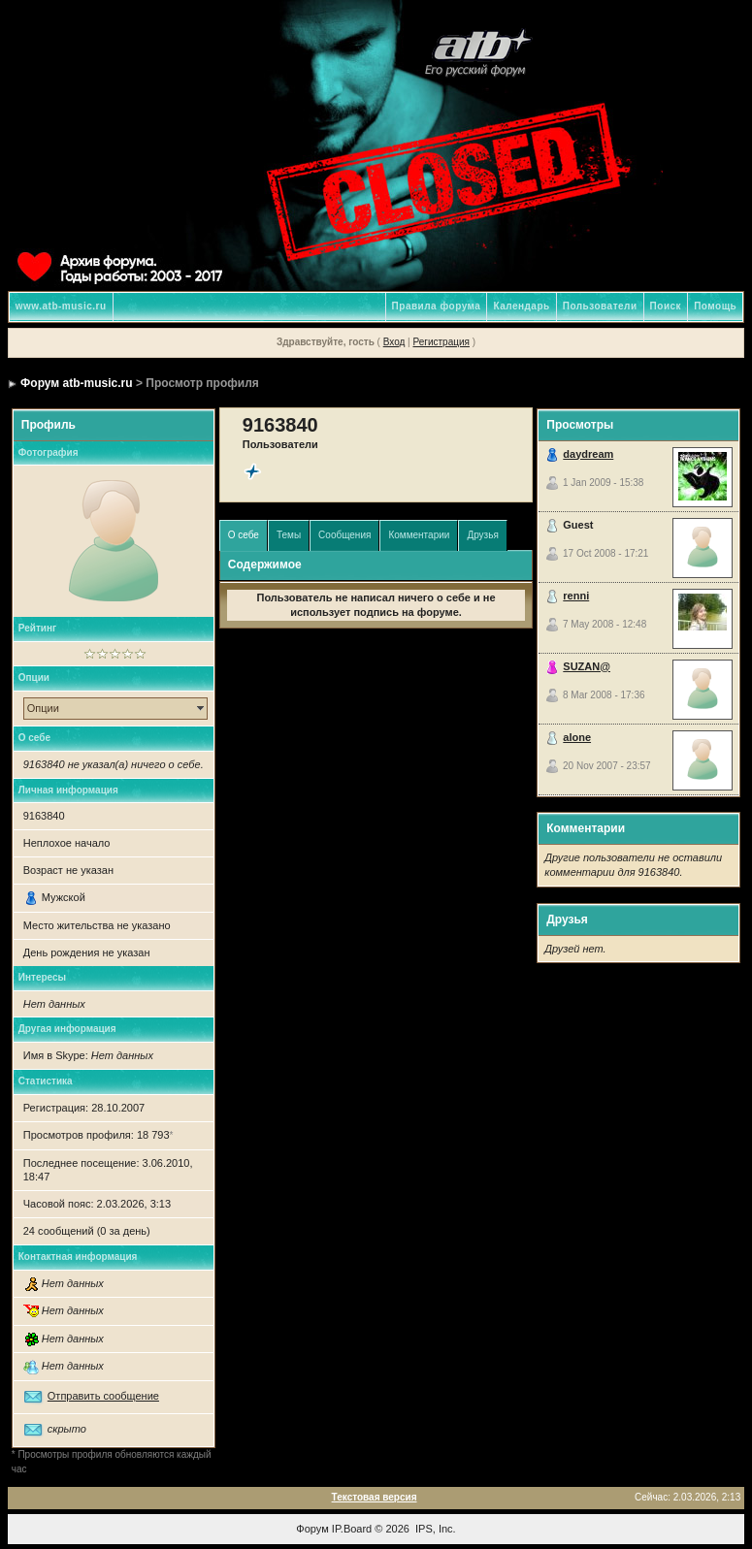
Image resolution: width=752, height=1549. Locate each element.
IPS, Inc (434, 1528)
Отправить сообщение (103, 1396)
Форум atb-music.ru (76, 383)
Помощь (715, 306)
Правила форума (436, 306)
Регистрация (440, 342)
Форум (312, 1528)
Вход (394, 342)
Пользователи (600, 306)
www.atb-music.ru (61, 306)
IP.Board (352, 1528)
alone (577, 737)
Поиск (666, 306)
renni (576, 595)
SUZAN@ (586, 666)
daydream (588, 454)
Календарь (521, 306)
